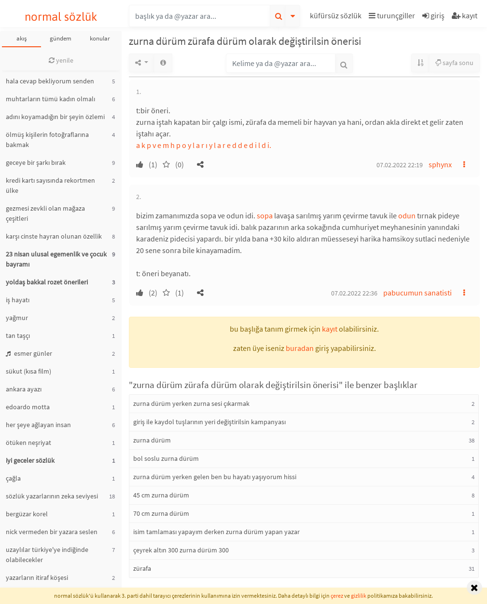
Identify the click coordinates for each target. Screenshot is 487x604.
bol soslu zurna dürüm (166, 458)
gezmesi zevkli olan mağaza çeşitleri (45, 213)
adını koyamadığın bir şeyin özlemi (55, 116)
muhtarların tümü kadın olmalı (50, 98)
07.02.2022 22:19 (399, 165)
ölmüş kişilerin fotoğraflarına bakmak (47, 139)
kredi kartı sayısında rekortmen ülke (50, 185)
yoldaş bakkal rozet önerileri (47, 282)
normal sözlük (61, 16)
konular (100, 38)
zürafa (142, 568)
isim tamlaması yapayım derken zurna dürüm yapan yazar (216, 531)
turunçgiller (392, 15)
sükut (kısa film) (28, 371)
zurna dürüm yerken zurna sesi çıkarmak (191, 403)
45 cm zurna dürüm (161, 495)
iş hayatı (17, 299)
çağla (13, 478)
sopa (265, 215)
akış (21, 38)
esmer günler (29, 353)
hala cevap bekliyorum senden (50, 81)
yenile (61, 60)
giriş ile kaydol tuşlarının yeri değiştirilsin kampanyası (209, 421)
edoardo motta (28, 407)
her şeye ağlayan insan (38, 424)
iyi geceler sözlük (30, 460)
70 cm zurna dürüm (161, 513)
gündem (60, 38)
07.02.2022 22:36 (354, 293)
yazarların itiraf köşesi (37, 577)
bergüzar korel (27, 514)
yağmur (17, 317)
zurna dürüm (152, 440)
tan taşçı (18, 335)
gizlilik (358, 595)
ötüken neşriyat (28, 442)
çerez (337, 595)
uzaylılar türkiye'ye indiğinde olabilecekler (47, 554)
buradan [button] (300, 348)
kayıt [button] (329, 329)
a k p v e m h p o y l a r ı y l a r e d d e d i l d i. (203, 145)
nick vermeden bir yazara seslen (51, 531)
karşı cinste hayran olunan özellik (54, 236)
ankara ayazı (24, 389)
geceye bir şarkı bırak (36, 162)
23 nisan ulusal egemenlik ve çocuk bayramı (56, 259)
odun (407, 215)
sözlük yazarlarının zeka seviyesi (52, 496)
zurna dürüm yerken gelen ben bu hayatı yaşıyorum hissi (214, 476)
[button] (337, 17)
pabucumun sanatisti (417, 292)
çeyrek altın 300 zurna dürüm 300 (181, 550)
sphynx (440, 164)
